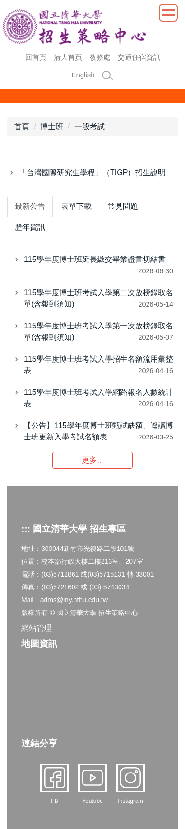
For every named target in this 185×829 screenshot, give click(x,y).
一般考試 (89, 126)
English (82, 75)
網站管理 (36, 628)
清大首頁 (68, 57)
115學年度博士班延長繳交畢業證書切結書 (95, 259)
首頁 (21, 126)
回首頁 (35, 57)
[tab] (30, 206)
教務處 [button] (100, 57)
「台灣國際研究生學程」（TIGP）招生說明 (92, 172)
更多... (92, 460)
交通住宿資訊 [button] (139, 57)
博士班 (51, 126)
